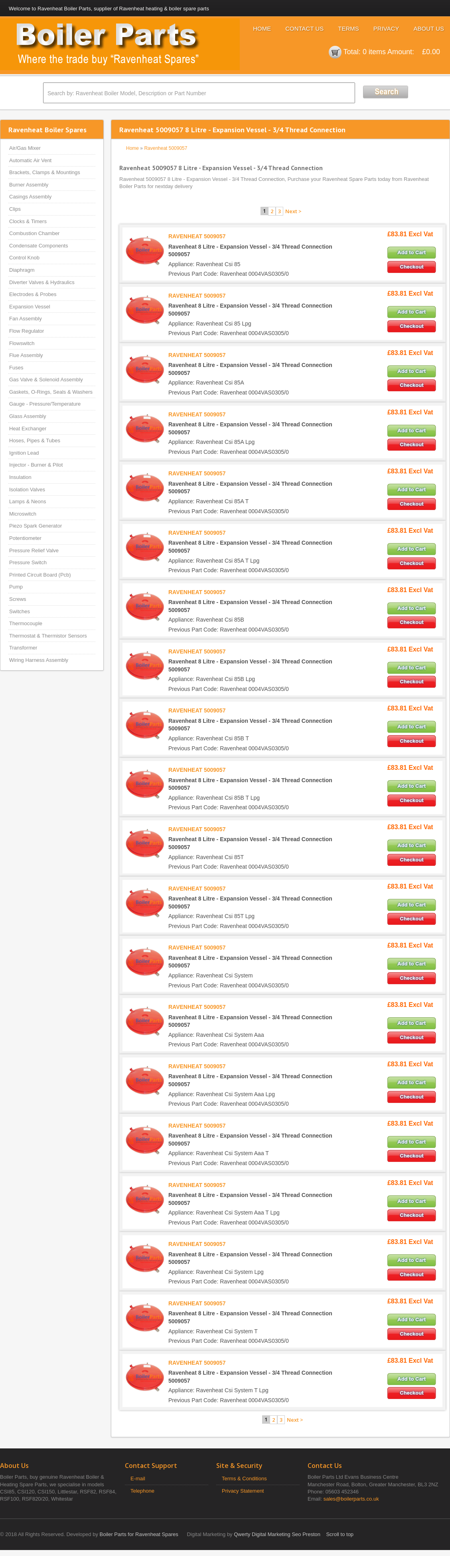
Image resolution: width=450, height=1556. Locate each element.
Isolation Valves (27, 490)
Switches (19, 611)
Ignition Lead (24, 453)
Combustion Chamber (34, 233)
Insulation (20, 477)
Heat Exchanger (27, 429)
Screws (17, 599)
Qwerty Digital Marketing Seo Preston (277, 1534)
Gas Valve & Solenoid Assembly (46, 380)
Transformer (23, 648)
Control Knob (24, 258)
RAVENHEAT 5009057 (196, 236)
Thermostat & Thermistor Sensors (48, 636)
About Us (429, 28)
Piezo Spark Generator (35, 526)
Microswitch (22, 514)
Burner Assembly (28, 185)
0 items (374, 52)
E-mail (137, 1478)
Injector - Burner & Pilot (36, 465)
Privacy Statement (243, 1491)
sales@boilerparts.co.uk (351, 1499)
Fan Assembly (25, 319)
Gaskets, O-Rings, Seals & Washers (51, 392)
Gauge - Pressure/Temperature (45, 404)
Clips (15, 209)
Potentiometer (25, 538)
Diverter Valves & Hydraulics (42, 282)
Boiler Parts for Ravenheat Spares (139, 1534)
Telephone (142, 1491)
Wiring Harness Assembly (38, 660)
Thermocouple (25, 623)
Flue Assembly (26, 355)
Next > (293, 211)
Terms (348, 28)
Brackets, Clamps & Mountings (44, 172)
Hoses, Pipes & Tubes (34, 440)
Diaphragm (22, 270)
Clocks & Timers (28, 221)
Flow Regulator (26, 331)
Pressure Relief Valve (34, 550)
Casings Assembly (30, 197)
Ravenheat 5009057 (165, 148)
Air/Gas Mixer (25, 148)
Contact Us (304, 28)
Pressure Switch (28, 562)
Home (262, 28)
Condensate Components (38, 246)
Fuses (16, 368)
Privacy (386, 28)
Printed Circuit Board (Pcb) (40, 575)
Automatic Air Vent (30, 160)
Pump (16, 587)
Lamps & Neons (27, 501)
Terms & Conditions (244, 1478)
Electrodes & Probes (33, 294)
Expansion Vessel (29, 307)
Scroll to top (339, 1534)
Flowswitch (22, 343)
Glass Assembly (27, 416)
